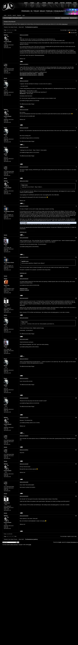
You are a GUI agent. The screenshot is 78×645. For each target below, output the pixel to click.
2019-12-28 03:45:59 (24, 515)
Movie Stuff (21, 27)
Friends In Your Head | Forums (10, 27)
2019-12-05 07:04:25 (24, 206)
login (65, 30)
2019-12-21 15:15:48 (24, 463)
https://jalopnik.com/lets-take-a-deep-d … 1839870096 (31, 73)
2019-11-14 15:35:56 (24, 34)
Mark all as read (73, 17)
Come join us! (64, 24)
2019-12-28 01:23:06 (24, 482)
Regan (5, 81)
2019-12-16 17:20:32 (24, 417)
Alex (5, 206)
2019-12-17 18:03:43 (24, 435)
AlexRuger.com (23, 232)
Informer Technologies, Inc (72, 542)
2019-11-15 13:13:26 (24, 109)
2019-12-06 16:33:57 (24, 298)
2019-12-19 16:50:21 (24, 449)
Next (15, 30)
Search (14, 15)
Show (26, 222)
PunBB (59, 542)
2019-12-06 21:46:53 (24, 339)
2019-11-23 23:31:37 (24, 166)
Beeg (5, 237)
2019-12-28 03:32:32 (24, 496)
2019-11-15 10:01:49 (24, 80)
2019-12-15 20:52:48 (24, 398)
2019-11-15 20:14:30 (24, 127)
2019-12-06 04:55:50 (24, 237)
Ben (6, 64)
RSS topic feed (74, 32)
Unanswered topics (65, 17)
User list (9, 15)
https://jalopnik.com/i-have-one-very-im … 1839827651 (32, 74)
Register (19, 15)
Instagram (22, 290)
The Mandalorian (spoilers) (31, 27)
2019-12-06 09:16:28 (24, 278)
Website (5, 78)
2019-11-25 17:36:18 (24, 181)
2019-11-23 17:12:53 (24, 147)
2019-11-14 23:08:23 (24, 64)
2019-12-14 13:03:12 (24, 378)
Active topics (57, 17)
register (69, 30)
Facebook (27, 290)
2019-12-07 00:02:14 (24, 358)
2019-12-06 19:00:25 (24, 317)
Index (5, 15)
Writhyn (6, 35)
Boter (5, 298)
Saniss (5, 278)
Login (23, 15)
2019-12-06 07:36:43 (24, 257)
